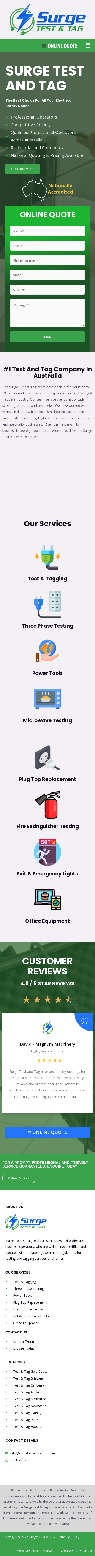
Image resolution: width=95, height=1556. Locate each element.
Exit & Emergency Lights (47, 873)
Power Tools (47, 673)
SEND (47, 336)
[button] (88, 45)
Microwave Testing (47, 720)
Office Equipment (47, 921)
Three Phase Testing (47, 626)
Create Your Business (77, 1550)
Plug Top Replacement (47, 779)
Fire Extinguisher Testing (47, 826)
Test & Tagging (47, 578)
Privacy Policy (69, 1537)
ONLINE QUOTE (47, 1132)
